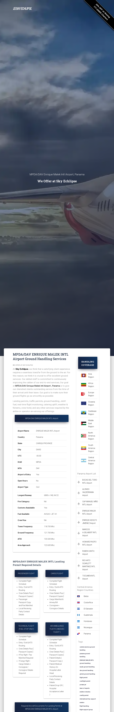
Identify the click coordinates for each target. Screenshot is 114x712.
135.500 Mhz (49, 539)
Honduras (88, 621)
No (37, 481)
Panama (39, 437)
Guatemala (88, 615)
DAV (37, 468)
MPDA (38, 462)
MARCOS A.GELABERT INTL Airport (89, 532)
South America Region (91, 448)
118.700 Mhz (49, 526)
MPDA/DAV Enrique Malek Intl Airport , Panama (37, 386)
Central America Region (91, 460)
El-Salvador (88, 609)
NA (45, 502)
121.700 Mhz (49, 533)
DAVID (38, 450)
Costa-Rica (88, 602)
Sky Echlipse (21, 369)
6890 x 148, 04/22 (51, 495)
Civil (37, 487)
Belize (86, 596)
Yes (37, 475)
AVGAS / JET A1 (50, 514)
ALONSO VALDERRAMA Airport (88, 492)
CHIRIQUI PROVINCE (44, 443)
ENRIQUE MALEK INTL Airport (48, 431)
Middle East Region (91, 423)
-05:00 (38, 456)
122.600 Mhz (49, 545)
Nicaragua (88, 627)
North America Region (91, 436)
